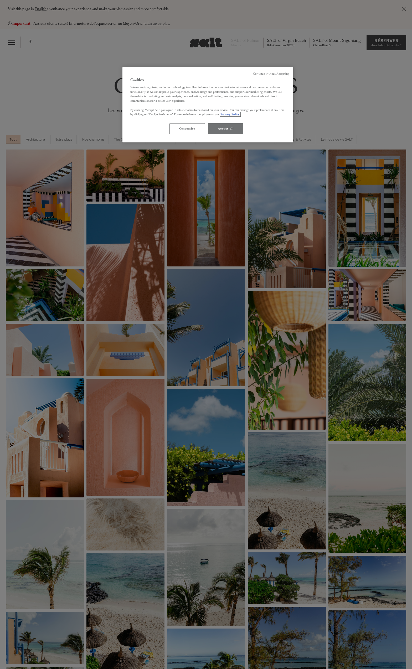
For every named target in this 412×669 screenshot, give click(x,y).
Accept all (226, 128)
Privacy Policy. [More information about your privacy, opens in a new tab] (230, 114)
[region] (207, 104)
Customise (187, 128)
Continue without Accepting (271, 73)
